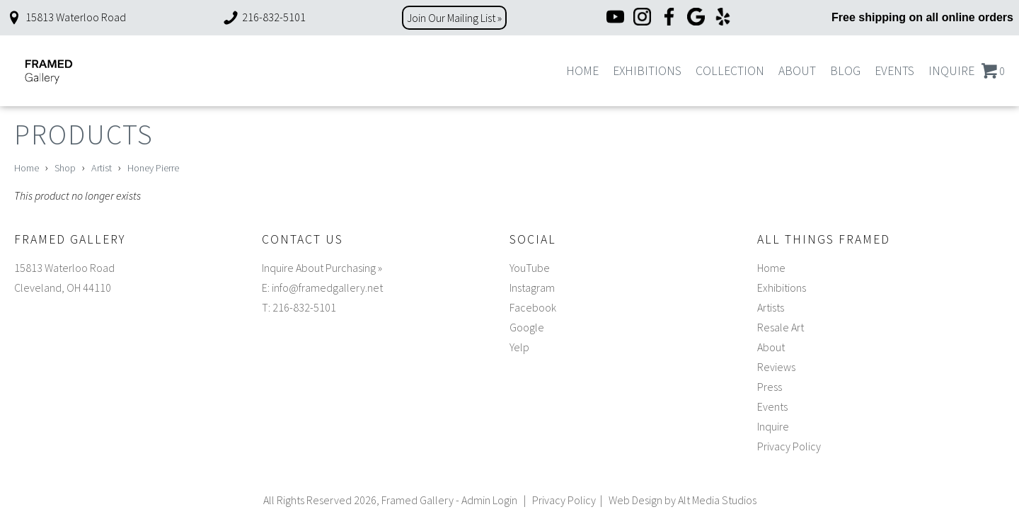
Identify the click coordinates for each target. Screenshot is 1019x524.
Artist (101, 167)
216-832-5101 (264, 17)
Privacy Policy (789, 446)
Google (527, 327)
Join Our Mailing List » (454, 18)
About (797, 71)
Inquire (951, 71)
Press (769, 387)
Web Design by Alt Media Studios (682, 500)
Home (582, 71)
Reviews (776, 367)
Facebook (533, 307)
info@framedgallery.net (327, 287)
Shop (65, 167)
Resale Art (780, 327)
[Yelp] (722, 18)
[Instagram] (642, 18)
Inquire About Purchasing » (322, 268)
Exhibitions (647, 71)
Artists (770, 307)
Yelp (519, 347)
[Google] (696, 18)
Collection (730, 71)
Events (894, 71)
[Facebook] (669, 18)
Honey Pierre (153, 167)
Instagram (532, 287)
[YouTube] (615, 18)
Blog (845, 71)
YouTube (530, 268)
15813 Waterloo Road (66, 17)
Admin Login (489, 500)
